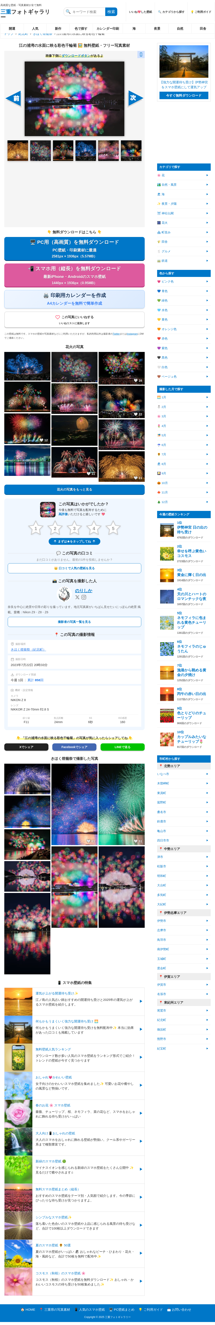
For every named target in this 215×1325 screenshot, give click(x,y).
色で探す (81, 28)
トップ (9, 33)
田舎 (203, 28)
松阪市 (161, 866)
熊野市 (161, 1039)
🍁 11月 (162, 492)
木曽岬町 (163, 783)
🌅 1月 (161, 397)
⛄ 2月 (161, 407)
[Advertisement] (74, 194)
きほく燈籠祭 (42, 33)
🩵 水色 (162, 310)
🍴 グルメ (164, 251)
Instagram (132, 336)
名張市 (161, 994)
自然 (180, 28)
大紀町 (161, 904)
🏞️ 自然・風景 (167, 184)
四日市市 (163, 840)
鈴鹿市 (161, 821)
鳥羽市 (161, 939)
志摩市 (161, 930)
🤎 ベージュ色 (167, 376)
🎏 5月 (161, 435)
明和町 (161, 876)
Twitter (116, 336)
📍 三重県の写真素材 (54, 1312)
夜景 (157, 28)
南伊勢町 (163, 949)
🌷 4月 (161, 426)
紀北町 (23, 33)
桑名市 (161, 812)
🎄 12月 (162, 502)
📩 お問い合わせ (179, 1312)
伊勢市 (161, 920)
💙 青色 (162, 291)
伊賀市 (161, 984)
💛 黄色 (162, 319)
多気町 (161, 895)
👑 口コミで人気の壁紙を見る (74, 571)
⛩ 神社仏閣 (165, 213)
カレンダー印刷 (107, 28)
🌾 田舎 (162, 241)
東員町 (161, 793)
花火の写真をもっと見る (74, 492)
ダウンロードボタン (76, 55)
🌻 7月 (161, 454)
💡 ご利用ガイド (201, 11)
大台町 (161, 885)
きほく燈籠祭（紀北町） (28, 652)
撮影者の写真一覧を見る (74, 624)
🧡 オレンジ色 (167, 329)
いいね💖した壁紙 (140, 11)
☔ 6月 (161, 445)
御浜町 (161, 1029)
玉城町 (161, 958)
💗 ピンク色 (165, 281)
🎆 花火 (162, 222)
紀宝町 (161, 1048)
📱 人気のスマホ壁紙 (89, 1312)
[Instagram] (83, 600)
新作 (58, 28)
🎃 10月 (162, 483)
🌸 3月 (161, 416)
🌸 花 (161, 175)
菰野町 (161, 802)
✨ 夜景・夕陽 (167, 203)
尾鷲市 (161, 1010)
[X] (77, 600)
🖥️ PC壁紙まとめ (121, 1312)
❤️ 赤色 (162, 338)
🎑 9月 (161, 473)
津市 (160, 857)
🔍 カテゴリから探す (171, 11)
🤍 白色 (162, 367)
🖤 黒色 (162, 357)
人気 (35, 28)
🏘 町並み (164, 232)
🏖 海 (161, 194)
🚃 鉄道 (162, 260)
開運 (12, 28)
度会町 (161, 968)
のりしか (83, 593)
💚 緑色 (162, 300)
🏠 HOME (28, 1312)
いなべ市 (163, 774)
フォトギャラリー (25, 14)
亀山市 (161, 831)
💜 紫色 (162, 348)
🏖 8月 (161, 464)
